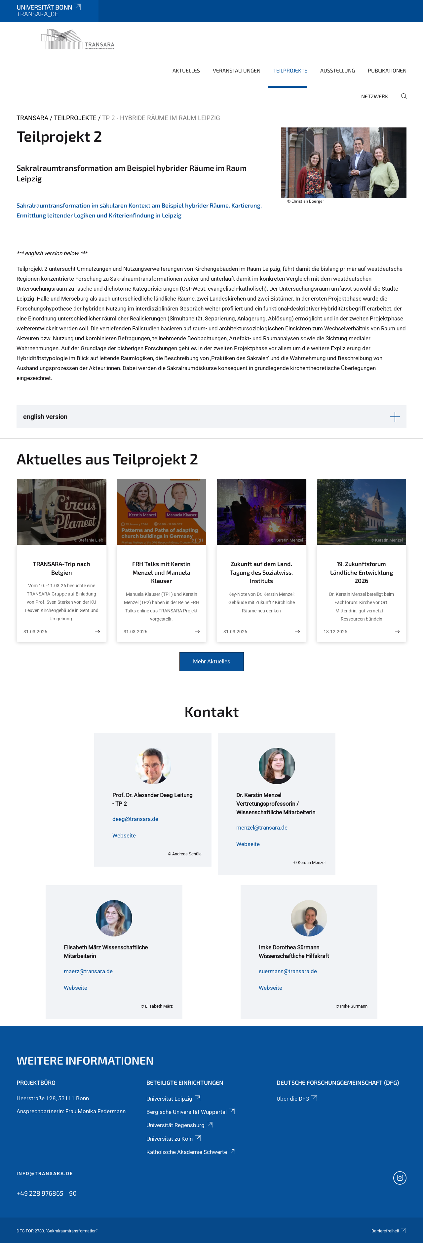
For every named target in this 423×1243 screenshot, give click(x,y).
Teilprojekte (290, 70)
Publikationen (387, 70)
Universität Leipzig (173, 1098)
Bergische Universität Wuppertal (191, 1112)
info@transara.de (45, 1173)
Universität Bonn (49, 7)
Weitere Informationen (85, 1060)
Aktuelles (186, 70)
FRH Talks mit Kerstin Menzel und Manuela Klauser (161, 572)
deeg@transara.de (135, 819)
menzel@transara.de (262, 827)
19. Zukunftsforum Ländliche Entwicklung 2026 (361, 572)
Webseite (124, 835)
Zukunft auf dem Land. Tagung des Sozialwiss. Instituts (261, 572)
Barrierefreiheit (388, 1230)
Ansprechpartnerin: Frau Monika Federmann (71, 1111)
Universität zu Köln (174, 1138)
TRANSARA (32, 118)
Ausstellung (337, 70)
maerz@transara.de (88, 971)
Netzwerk (374, 96)
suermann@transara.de (288, 971)
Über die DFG (297, 1098)
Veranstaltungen (236, 70)
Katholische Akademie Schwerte (191, 1152)
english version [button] (45, 417)
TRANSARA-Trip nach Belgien (61, 568)
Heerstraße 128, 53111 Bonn (53, 1098)
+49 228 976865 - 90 (47, 1193)
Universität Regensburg (179, 1125)
